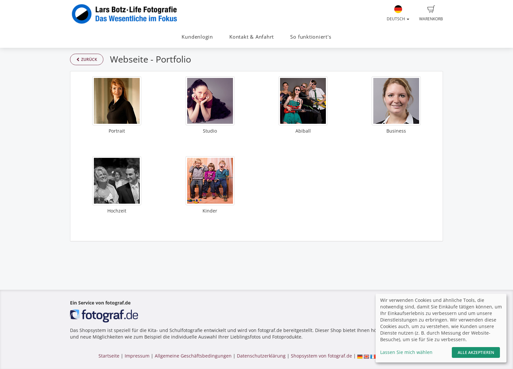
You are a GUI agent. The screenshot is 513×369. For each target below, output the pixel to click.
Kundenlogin (197, 36)
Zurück (86, 59)
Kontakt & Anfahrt (251, 36)
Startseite (108, 356)
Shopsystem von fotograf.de (321, 356)
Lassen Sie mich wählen (406, 352)
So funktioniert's (310, 36)
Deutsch (398, 13)
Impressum (137, 356)
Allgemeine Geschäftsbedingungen (193, 356)
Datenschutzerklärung (261, 356)
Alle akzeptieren (476, 352)
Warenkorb (431, 13)
